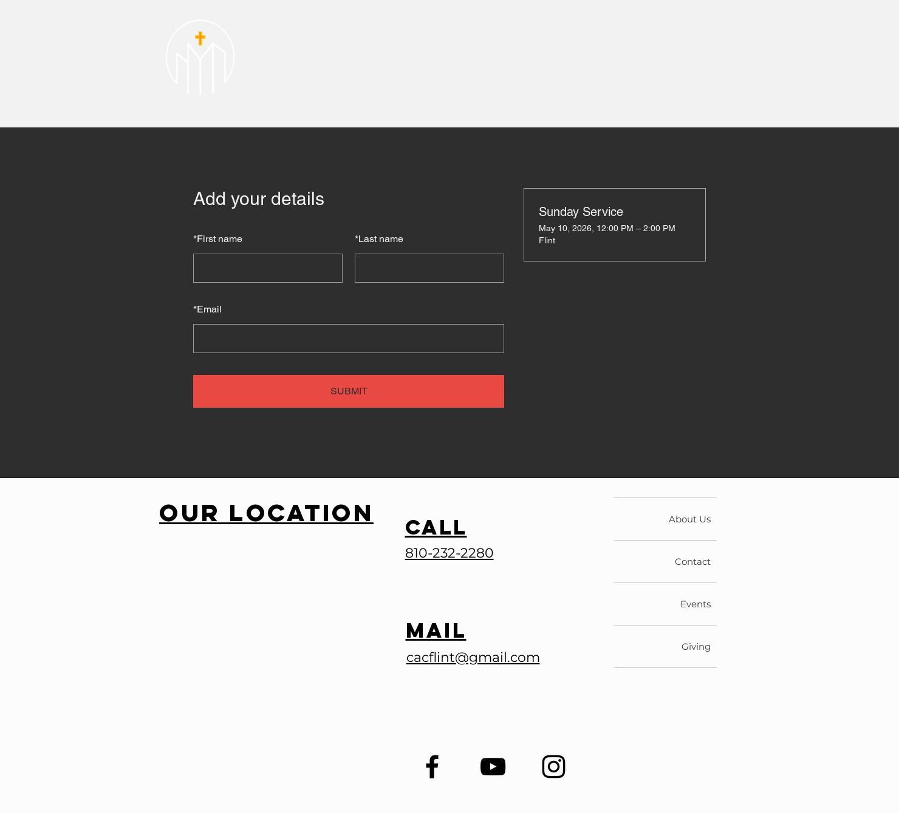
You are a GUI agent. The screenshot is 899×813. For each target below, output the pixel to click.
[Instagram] (553, 766)
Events (695, 604)
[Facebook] (432, 766)
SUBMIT (348, 391)
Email (207, 309)
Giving (696, 646)
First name (217, 239)
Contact (693, 561)
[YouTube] (492, 766)
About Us (690, 519)
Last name (379, 239)
